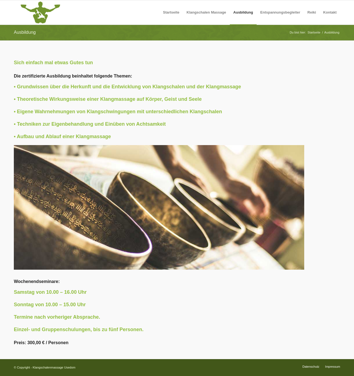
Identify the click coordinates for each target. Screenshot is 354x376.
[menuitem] (171, 12)
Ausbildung (25, 32)
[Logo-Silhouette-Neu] (40, 12)
